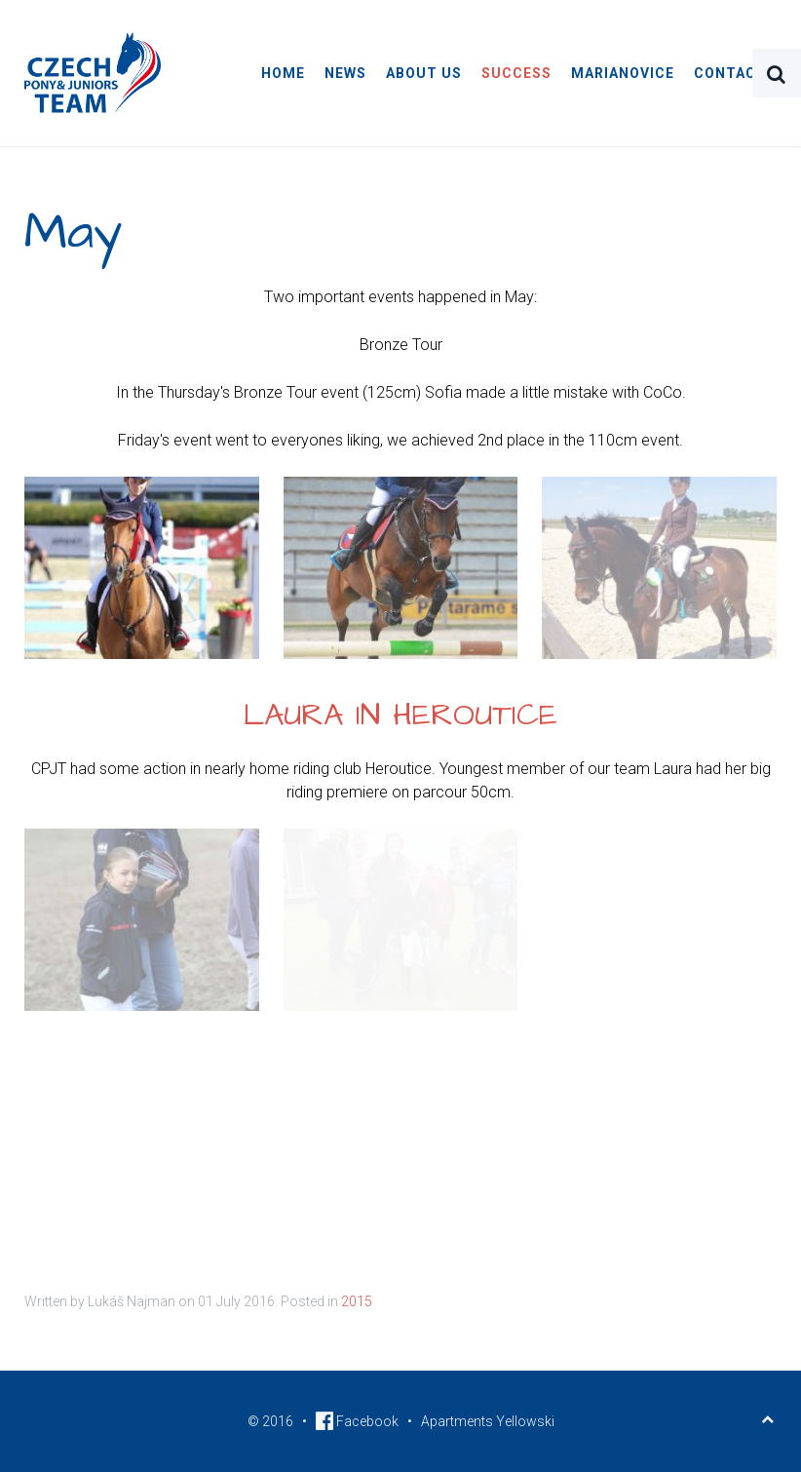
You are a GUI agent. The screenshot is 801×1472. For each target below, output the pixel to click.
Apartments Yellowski (487, 1421)
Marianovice (622, 73)
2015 (356, 1301)
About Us (424, 73)
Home (283, 73)
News (345, 73)
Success (516, 73)
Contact (730, 73)
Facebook (357, 1421)
